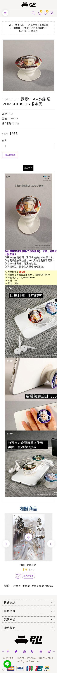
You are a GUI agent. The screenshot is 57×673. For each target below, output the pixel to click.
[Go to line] (7, 664)
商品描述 (28, 168)
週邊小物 (19, 25)
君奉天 (17, 585)
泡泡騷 (49, 585)
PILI (10, 113)
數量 (4, 140)
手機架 (26, 585)
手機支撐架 (37, 585)
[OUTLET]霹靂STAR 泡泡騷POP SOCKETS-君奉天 (30, 29)
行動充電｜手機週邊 (38, 25)
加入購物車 (10, 155)
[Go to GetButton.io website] (7, 670)
